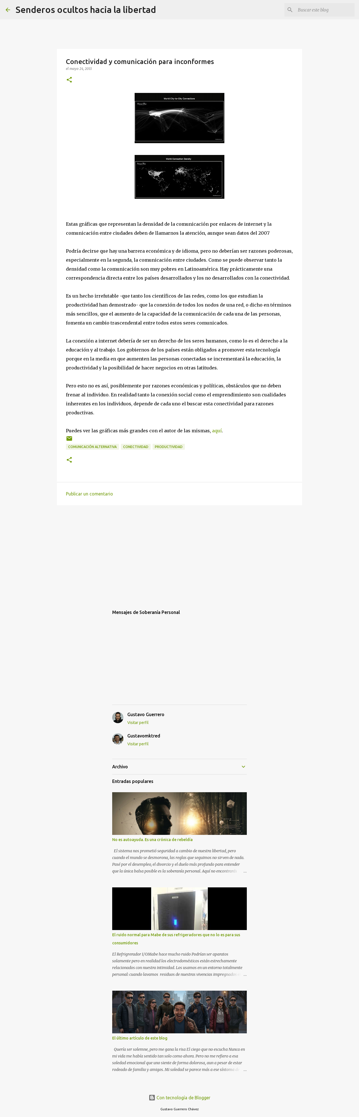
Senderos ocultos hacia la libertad (86, 9)
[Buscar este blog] (325, 10)
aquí (217, 430)
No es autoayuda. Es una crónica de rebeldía (152, 839)
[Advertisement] (179, 553)
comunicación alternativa (92, 447)
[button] (69, 80)
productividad (169, 447)
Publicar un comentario (89, 493)
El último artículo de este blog (139, 1038)
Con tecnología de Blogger (179, 1097)
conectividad (135, 447)
